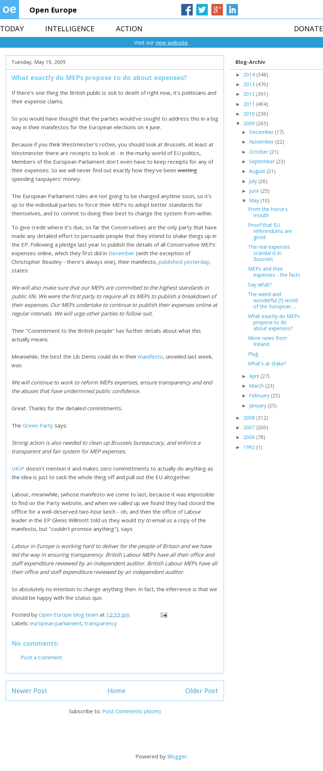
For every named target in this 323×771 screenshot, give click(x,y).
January (258, 405)
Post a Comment (41, 657)
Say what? (259, 284)
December (121, 253)
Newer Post (29, 690)
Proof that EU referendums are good (270, 230)
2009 (249, 123)
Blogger (177, 756)
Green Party (38, 425)
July (253, 181)
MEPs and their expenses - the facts (274, 271)
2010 (249, 113)
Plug (253, 353)
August (258, 171)
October (259, 151)
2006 (249, 437)
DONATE (308, 28)
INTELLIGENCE (69, 28)
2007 (249, 427)
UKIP (17, 468)
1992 (249, 447)
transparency (100, 623)
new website (172, 42)
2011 (249, 104)
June (255, 190)
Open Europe (53, 10)
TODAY (12, 28)
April (255, 376)
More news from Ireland (267, 341)
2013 (249, 84)
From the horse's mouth (268, 212)
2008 (249, 417)
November (262, 141)
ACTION (129, 28)
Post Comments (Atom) (131, 711)
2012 (249, 93)
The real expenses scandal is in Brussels (269, 252)
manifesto (150, 356)
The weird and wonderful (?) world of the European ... (273, 300)
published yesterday (184, 261)
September (262, 161)
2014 (249, 74)
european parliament (55, 623)
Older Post (201, 690)
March (257, 385)
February (260, 395)
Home (116, 690)
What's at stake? (267, 363)
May (255, 200)
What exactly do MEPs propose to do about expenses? (274, 322)
